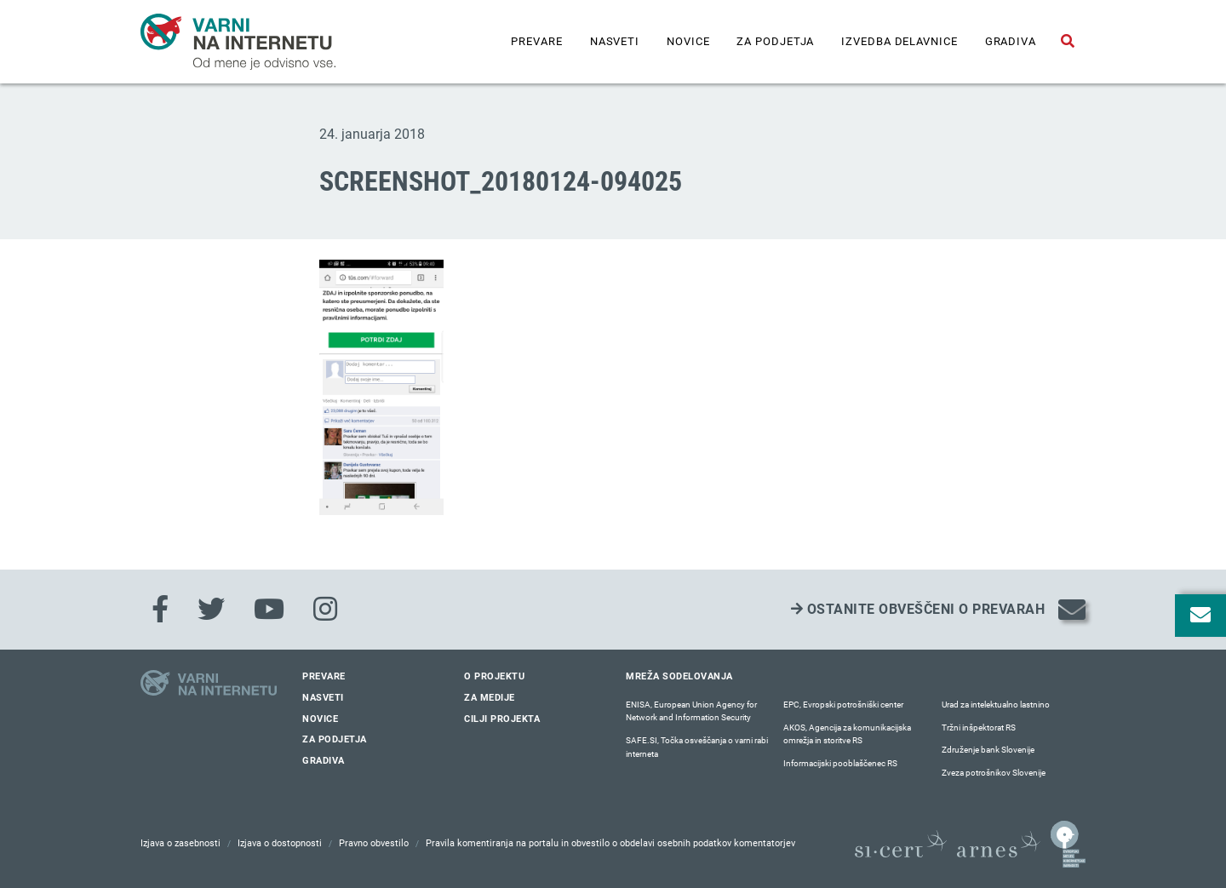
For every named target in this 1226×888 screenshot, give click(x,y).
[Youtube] (269, 609)
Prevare (536, 41)
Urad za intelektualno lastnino (996, 704)
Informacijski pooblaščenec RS (840, 763)
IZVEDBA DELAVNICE (899, 41)
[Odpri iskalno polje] (1068, 42)
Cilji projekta (502, 719)
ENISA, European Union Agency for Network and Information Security (691, 711)
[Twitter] (211, 609)
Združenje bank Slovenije (988, 749)
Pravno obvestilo (374, 843)
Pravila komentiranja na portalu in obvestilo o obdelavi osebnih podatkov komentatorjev (610, 843)
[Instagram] (325, 609)
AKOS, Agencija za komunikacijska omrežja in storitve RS (847, 734)
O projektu (494, 676)
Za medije (489, 697)
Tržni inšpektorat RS (979, 727)
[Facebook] (160, 609)
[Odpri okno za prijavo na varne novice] (1200, 615)
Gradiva (1010, 41)
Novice (688, 41)
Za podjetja (775, 41)
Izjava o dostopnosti (280, 843)
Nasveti (614, 41)
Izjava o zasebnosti (180, 843)
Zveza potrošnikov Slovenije (994, 772)
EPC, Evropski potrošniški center (843, 704)
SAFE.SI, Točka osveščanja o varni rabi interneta (697, 747)
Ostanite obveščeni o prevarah (918, 609)
